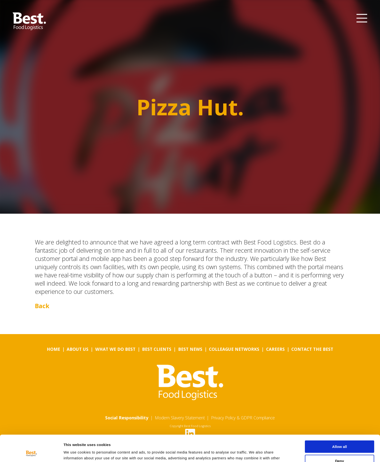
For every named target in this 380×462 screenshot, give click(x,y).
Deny (339, 436)
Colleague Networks (234, 349)
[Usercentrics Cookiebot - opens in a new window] (31, 452)
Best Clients (156, 349)
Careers (275, 349)
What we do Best (115, 349)
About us (77, 349)
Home (53, 349)
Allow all (339, 422)
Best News (190, 349)
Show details (74, 452)
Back (42, 306)
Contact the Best (312, 349)
